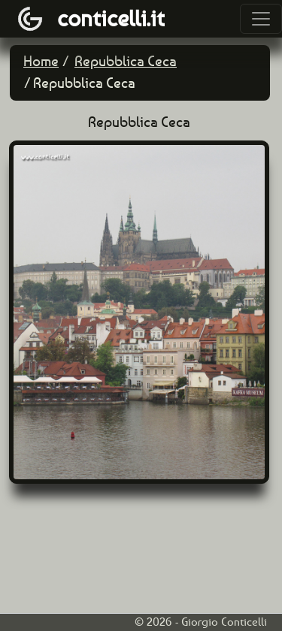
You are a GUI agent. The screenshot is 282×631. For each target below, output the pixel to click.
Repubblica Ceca (125, 61)
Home (41, 61)
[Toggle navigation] (261, 19)
